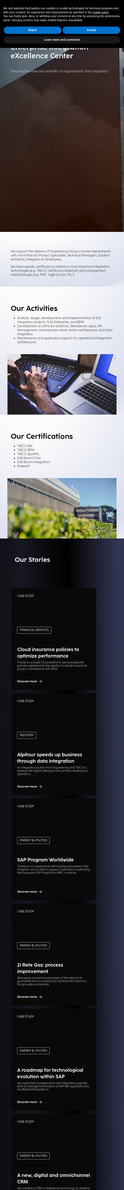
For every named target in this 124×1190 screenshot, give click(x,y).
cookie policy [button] (100, 12)
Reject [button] (32, 30)
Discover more (30, 682)
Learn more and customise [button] (62, 39)
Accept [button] (91, 30)
